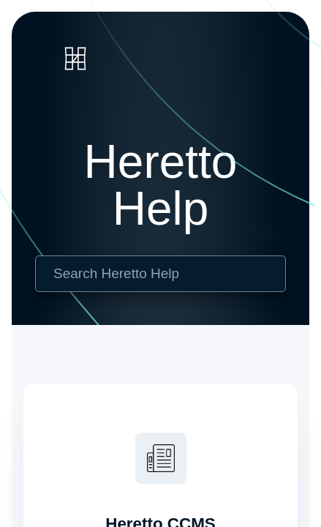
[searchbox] (258, 274)
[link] (151, 58)
